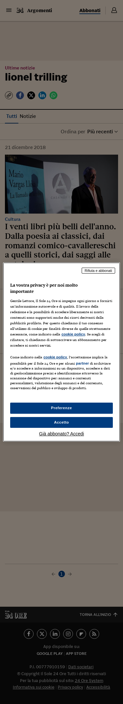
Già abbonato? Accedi (61, 433)
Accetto (61, 422)
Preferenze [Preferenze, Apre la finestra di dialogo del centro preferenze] (61, 408)
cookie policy (73, 334)
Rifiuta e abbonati (98, 271)
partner (82, 363)
